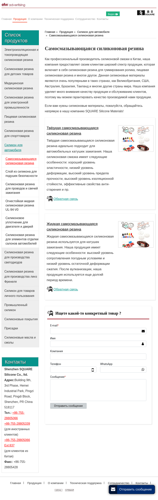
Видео (113, 14)
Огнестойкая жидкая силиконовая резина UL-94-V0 (19, 205)
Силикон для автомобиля (93, 31)
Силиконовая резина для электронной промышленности (19, 102)
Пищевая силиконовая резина (20, 119)
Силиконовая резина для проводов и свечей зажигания (21, 188)
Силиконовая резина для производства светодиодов (19, 257)
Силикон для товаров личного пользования (19, 293)
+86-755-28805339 (17, 423)
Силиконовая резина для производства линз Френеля (20, 276)
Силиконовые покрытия (21, 319)
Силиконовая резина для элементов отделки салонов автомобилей (21, 239)
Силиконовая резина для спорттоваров (19, 133)
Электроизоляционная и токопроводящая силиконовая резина (21, 54)
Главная (50, 31)
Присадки (11, 328)
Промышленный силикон (15, 307)
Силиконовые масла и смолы (20, 340)
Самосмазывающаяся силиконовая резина (76, 35)
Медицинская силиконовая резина (18, 86)
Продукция (66, 31)
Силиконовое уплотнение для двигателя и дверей (19, 222)
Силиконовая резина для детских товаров (19, 71)
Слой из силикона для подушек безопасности (21, 173)
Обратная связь (65, 199)
